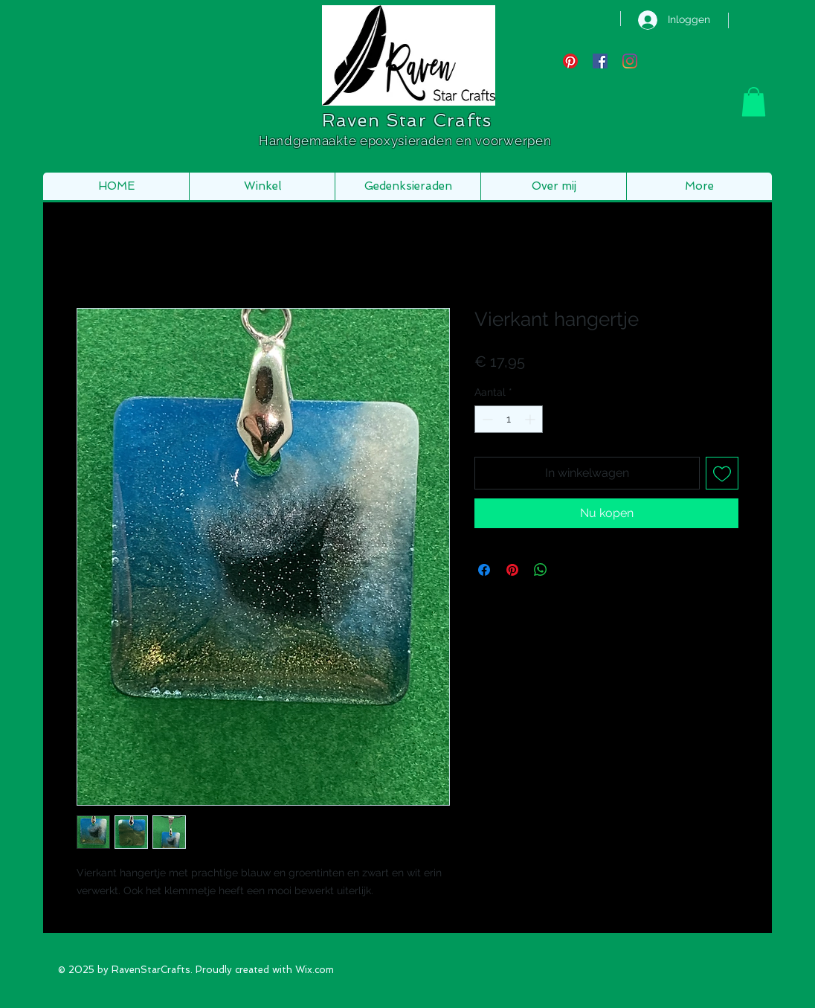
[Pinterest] (570, 61)
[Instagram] (629, 61)
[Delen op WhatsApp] (541, 570)
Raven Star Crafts (407, 120)
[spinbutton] (508, 419)
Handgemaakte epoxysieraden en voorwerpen (407, 140)
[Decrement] (486, 419)
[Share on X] (569, 570)
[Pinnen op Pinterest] (512, 570)
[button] (753, 101)
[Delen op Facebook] (484, 570)
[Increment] (531, 419)
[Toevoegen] (722, 473)
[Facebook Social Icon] (600, 61)
